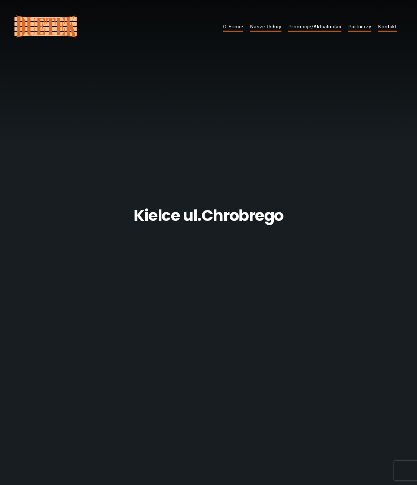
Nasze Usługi (265, 27)
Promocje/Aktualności (314, 27)
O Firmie (233, 27)
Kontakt (387, 27)
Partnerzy (359, 27)
